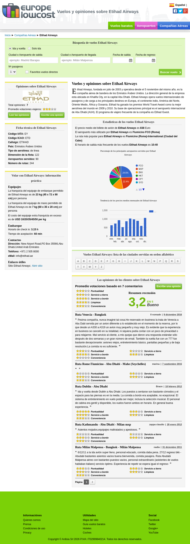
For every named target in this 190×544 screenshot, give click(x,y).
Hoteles (87, 528)
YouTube (153, 532)
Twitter (152, 524)
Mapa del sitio (90, 520)
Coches (87, 532)
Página (79, 482)
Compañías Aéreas (174, 26)
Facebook (154, 520)
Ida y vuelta (19, 48)
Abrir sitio (37, 265)
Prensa (27, 524)
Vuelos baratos (121, 26)
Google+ (153, 528)
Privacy (27, 532)
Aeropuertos (146, 26)
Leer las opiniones (19, 115)
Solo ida (36, 48)
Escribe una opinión (52, 115)
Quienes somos (31, 520)
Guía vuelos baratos (94, 524)
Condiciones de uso (34, 528)
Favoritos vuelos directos (44, 72)
